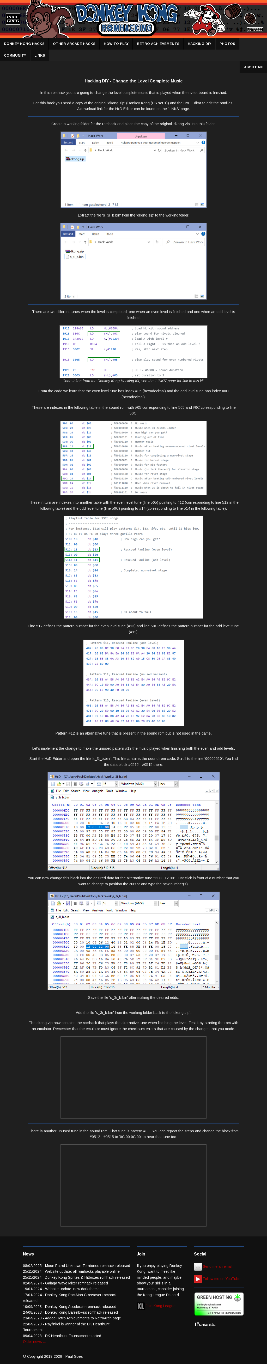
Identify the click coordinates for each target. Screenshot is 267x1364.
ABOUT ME (253, 67)
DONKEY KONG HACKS (24, 44)
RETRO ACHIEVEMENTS (158, 44)
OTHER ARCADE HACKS (74, 44)
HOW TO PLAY (116, 44)
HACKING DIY (199, 44)
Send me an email (213, 1266)
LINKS (39, 55)
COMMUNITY (15, 55)
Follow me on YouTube (217, 1279)
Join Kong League (156, 1306)
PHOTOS (227, 44)
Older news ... (34, 1341)
